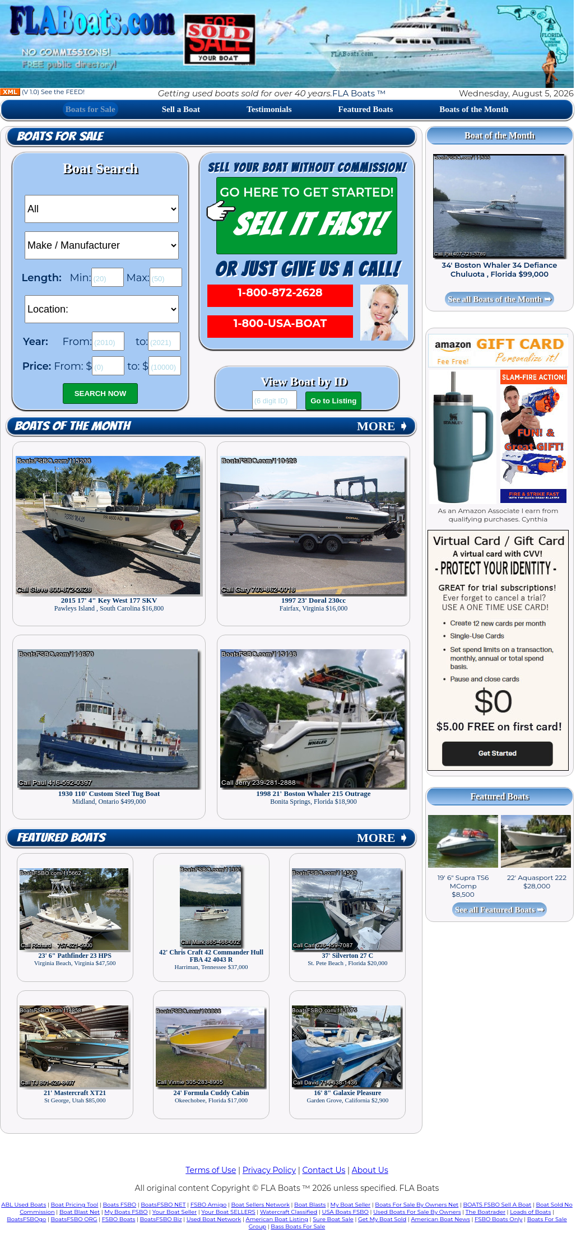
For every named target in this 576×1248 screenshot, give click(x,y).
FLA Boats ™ (358, 93)
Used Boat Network (214, 1219)
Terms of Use (210, 1170)
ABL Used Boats (23, 1204)
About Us (370, 1170)
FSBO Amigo (209, 1204)
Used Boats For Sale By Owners (417, 1212)
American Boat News (440, 1219)
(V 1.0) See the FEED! (42, 92)
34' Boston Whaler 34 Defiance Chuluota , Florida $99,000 (500, 269)
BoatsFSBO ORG (74, 1219)
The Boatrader (485, 1212)
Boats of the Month (473, 109)
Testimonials (269, 109)
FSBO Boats (119, 1219)
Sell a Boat (181, 109)
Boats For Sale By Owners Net (416, 1204)
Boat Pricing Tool (74, 1204)
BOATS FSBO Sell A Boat (497, 1204)
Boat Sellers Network (260, 1204)
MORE (382, 426)
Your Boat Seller (174, 1212)
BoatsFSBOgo (26, 1219)
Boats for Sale (90, 109)
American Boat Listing (276, 1219)
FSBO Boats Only (498, 1219)
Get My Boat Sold (382, 1219)
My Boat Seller (351, 1204)
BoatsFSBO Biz (161, 1219)
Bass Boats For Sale (298, 1226)
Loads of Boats (530, 1212)
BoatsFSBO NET (163, 1204)
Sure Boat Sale (333, 1219)
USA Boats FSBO (345, 1212)
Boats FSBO (120, 1204)
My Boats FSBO (125, 1212)
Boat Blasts (310, 1204)
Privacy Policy (269, 1170)
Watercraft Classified (288, 1212)
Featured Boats (365, 109)
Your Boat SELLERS (228, 1212)
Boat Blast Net (79, 1212)
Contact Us (324, 1170)
